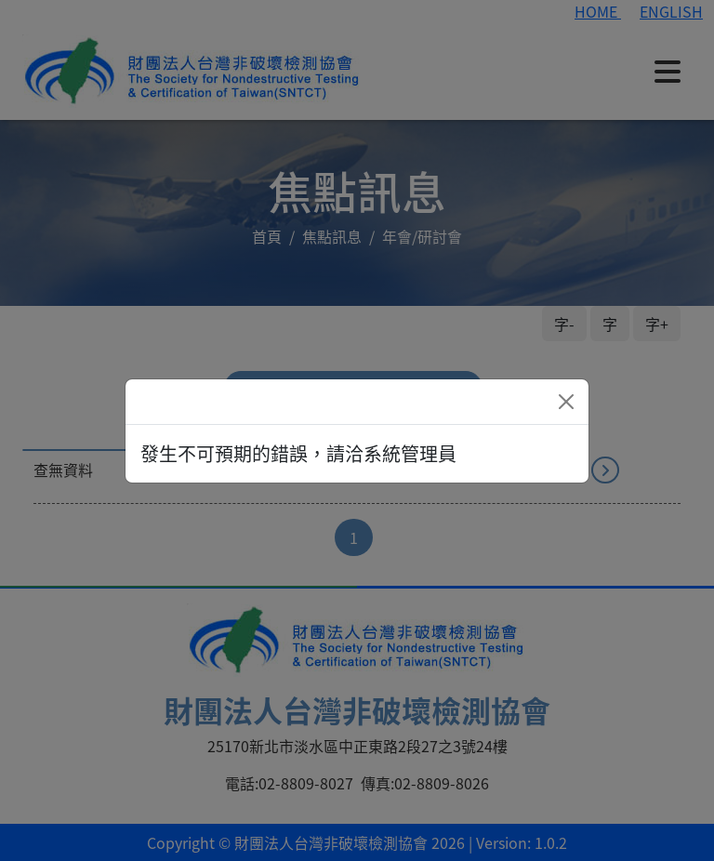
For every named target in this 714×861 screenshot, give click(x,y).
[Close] (566, 402)
